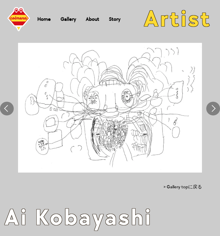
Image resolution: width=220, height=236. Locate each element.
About (92, 19)
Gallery (68, 19)
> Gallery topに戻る (183, 187)
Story (114, 19)
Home (44, 19)
